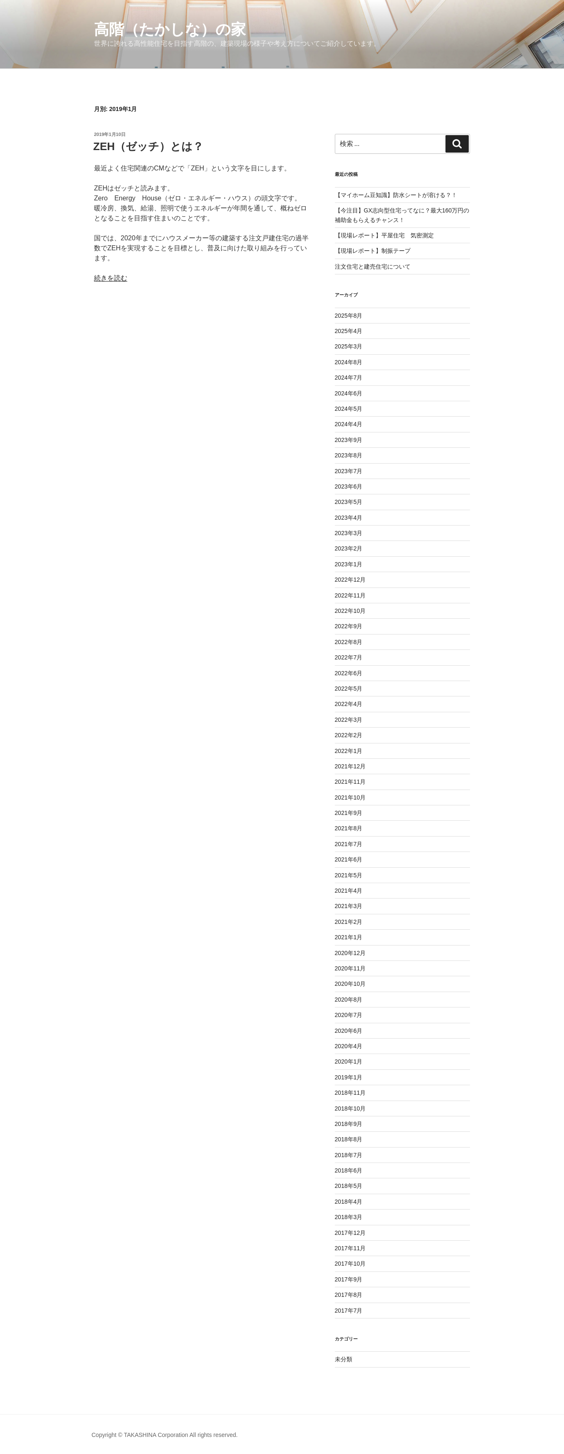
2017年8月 (349, 1294)
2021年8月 (349, 828)
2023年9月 (349, 440)
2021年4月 (349, 890)
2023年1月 (349, 564)
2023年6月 (349, 486)
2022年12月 (350, 579)
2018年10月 (350, 1108)
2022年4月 (349, 704)
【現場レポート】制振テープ (373, 250)
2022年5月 (349, 688)
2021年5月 (349, 875)
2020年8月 (349, 999)
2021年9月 (349, 813)
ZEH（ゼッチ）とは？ (148, 146)
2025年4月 (349, 331)
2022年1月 (349, 751)
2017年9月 (349, 1279)
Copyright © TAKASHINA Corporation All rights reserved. (164, 1435)
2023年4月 (349, 517)
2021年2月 (349, 921)
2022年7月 (349, 657)
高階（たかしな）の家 (170, 29)
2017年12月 (350, 1232)
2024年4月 (349, 424)
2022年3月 (349, 719)
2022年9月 (349, 626)
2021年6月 (349, 859)
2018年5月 (349, 1185)
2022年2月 (349, 735)
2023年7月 (349, 471)
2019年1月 (349, 1077)
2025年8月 (349, 315)
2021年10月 (350, 797)
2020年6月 (349, 1030)
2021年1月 (349, 937)
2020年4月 (349, 1046)
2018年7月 (349, 1155)
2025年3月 (349, 346)
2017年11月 (350, 1248)
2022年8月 (349, 642)
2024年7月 (349, 377)
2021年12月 (350, 766)
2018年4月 (349, 1201)
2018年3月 (349, 1217)
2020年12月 (350, 953)
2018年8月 (349, 1139)
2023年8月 (349, 455)
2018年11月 (350, 1092)
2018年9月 (349, 1124)
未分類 (343, 1359)
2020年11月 (350, 968)
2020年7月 (349, 1015)
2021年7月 (349, 844)
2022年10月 (350, 610)
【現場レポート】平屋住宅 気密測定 (384, 235)
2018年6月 (349, 1170)
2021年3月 (349, 906)
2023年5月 (349, 502)
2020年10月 (350, 983)
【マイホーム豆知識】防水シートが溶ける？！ (396, 195)
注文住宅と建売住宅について (373, 266)
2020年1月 (349, 1061)
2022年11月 (350, 595)
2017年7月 (349, 1310)
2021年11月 (350, 781)
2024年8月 (349, 362)
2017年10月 (350, 1263)
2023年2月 (349, 548)
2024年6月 (349, 393)
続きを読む (110, 277)
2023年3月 (349, 533)
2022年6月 (349, 673)
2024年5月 (349, 408)
